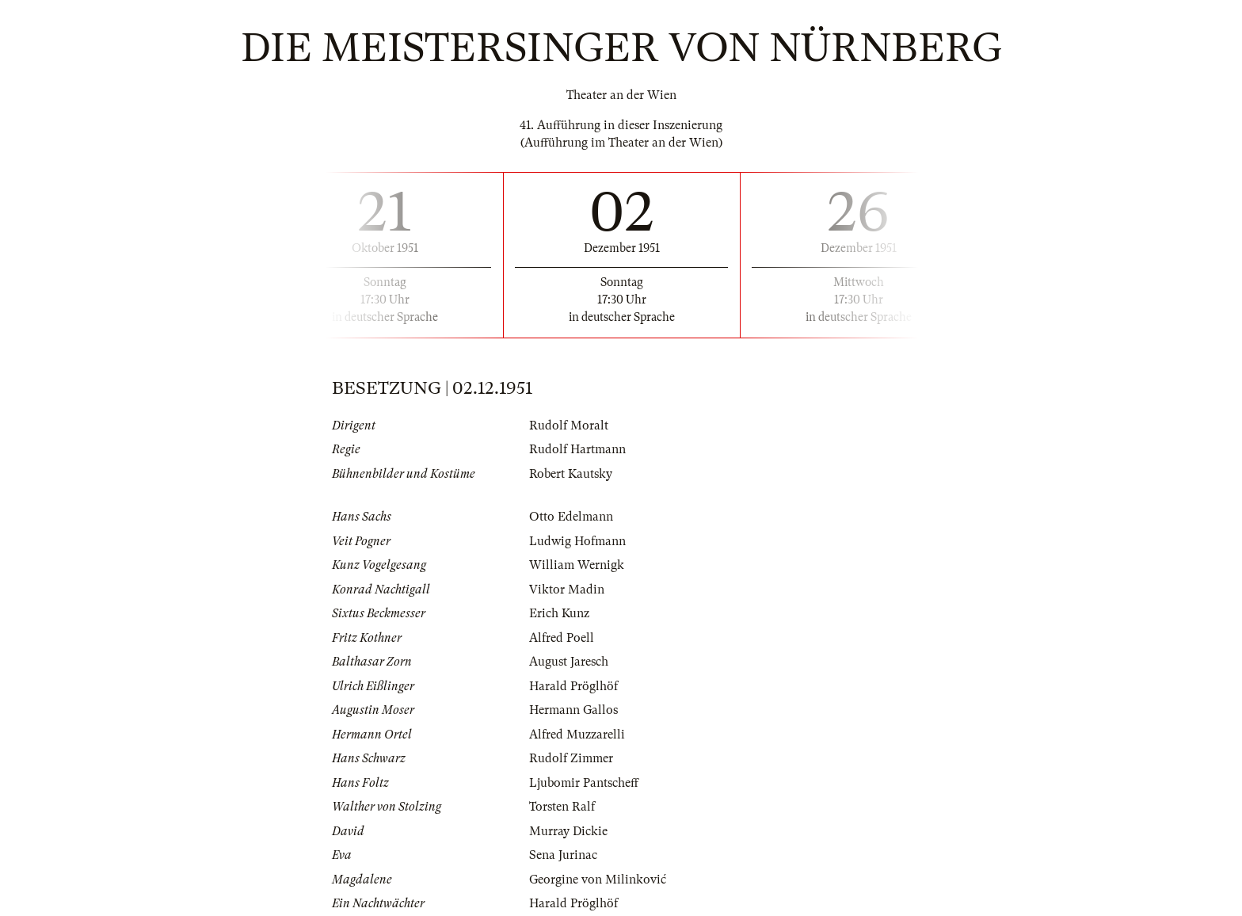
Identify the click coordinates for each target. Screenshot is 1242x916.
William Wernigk (576, 565)
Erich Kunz (559, 613)
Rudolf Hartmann (577, 449)
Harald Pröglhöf (573, 686)
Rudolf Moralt (568, 425)
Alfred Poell (561, 638)
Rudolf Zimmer (571, 758)
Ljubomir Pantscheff (583, 783)
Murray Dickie (568, 831)
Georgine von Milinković (597, 879)
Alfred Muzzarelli (577, 734)
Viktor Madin (566, 589)
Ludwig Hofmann (577, 541)
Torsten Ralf (562, 807)
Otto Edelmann (571, 517)
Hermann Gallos (573, 710)
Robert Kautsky (570, 474)
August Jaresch (568, 662)
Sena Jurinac (563, 855)
